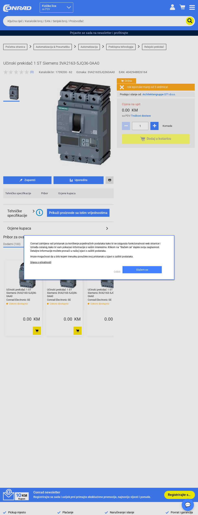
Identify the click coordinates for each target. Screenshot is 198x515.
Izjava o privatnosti (40, 262)
